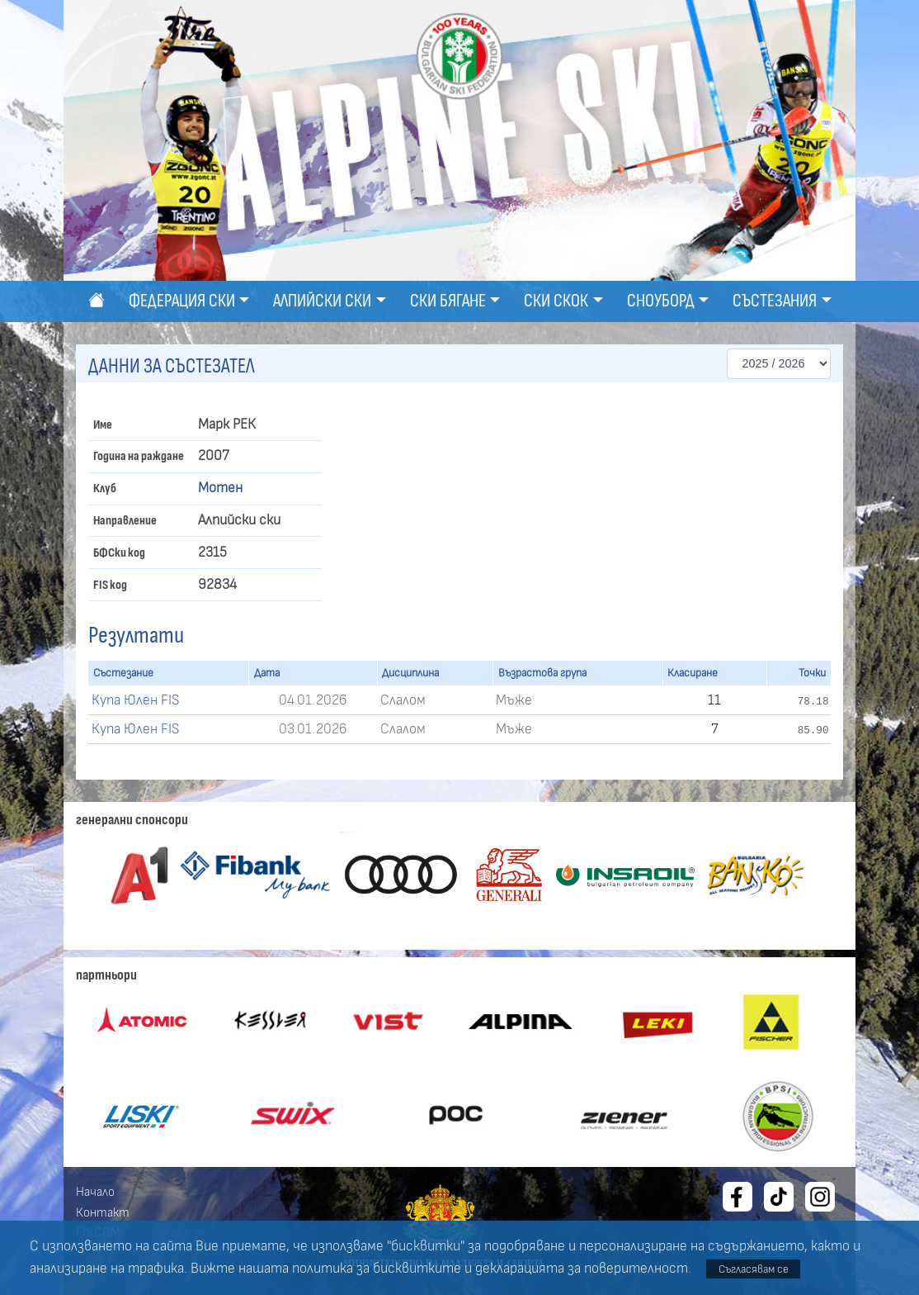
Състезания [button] (775, 301)
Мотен (220, 488)
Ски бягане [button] (448, 301)
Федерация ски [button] (182, 301)
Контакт (103, 1212)
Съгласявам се (754, 1269)
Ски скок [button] (556, 301)
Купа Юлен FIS (135, 700)
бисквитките (417, 1268)
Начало (95, 1191)
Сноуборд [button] (661, 301)
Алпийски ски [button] (322, 301)
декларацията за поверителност (581, 1268)
